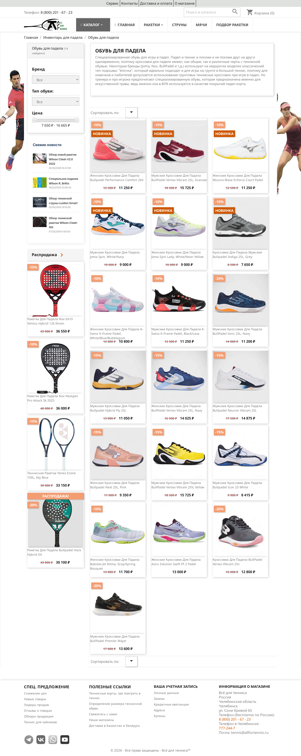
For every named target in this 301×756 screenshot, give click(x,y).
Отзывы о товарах (38, 710)
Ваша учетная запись (176, 686)
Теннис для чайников (40, 722)
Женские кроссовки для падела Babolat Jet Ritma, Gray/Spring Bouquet (114, 563)
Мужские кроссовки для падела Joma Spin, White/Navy (115, 254)
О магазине (185, 3)
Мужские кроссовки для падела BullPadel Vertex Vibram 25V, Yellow (177, 485)
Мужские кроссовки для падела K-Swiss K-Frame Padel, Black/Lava (178, 331)
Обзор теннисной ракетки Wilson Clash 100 (63, 222)
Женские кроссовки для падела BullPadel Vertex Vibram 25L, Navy (176, 408)
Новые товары (35, 699)
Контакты (129, 3)
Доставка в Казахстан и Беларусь (114, 725)
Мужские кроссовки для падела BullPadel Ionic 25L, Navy (237, 331)
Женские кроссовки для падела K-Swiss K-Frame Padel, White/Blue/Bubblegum (116, 333)
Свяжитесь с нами (103, 714)
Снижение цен (35, 693)
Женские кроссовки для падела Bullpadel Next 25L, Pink (114, 485)
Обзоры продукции (38, 716)
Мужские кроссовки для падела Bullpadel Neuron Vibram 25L (237, 408)
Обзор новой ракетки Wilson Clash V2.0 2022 (63, 159)
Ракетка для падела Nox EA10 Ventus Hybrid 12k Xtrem (50, 321)
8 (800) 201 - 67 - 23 (56, 12)
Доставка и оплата (156, 3)
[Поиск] (212, 12)
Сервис (112, 3)
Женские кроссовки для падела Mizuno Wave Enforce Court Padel (238, 177)
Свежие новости (47, 144)
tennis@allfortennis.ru (250, 732)
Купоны (159, 716)
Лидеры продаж (36, 705)
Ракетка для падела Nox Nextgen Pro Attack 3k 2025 (52, 398)
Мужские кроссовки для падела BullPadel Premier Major (115, 638)
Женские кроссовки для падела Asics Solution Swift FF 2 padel (176, 561)
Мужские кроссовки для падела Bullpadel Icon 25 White (237, 485)
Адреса (159, 710)
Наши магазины (101, 720)
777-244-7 (227, 728)
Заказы (159, 698)
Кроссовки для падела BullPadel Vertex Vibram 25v (237, 561)
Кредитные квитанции (171, 704)
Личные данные (166, 693)
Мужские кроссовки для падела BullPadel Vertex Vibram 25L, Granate (179, 177)
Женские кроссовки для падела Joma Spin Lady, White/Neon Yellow (177, 254)
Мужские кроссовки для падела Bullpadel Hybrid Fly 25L (115, 408)
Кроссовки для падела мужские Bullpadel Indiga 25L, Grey (237, 254)
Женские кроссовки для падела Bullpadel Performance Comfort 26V (116, 177)
